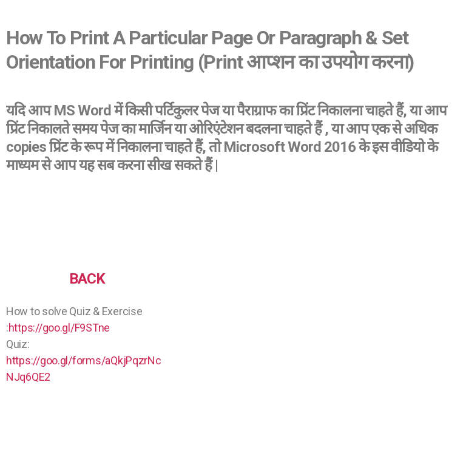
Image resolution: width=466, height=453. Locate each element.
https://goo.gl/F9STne (59, 327)
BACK (87, 278)
